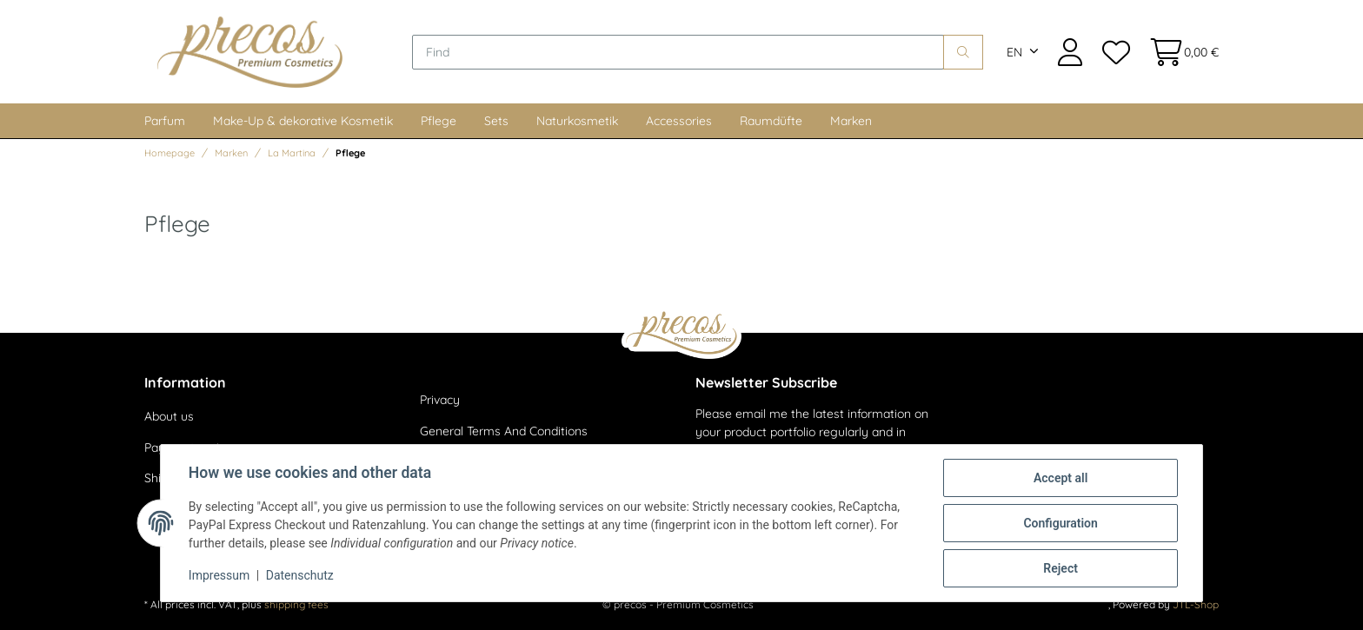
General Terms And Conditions (504, 431)
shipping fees (296, 604)
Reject (1060, 568)
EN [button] (1014, 52)
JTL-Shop (1196, 604)
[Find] (678, 52)
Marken (851, 121)
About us (169, 416)
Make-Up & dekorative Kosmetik (303, 121)
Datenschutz (300, 576)
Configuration (1060, 523)
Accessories (679, 121)
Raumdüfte (771, 121)
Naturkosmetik (577, 121)
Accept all (1060, 478)
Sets (496, 121)
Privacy (440, 400)
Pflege (438, 121)
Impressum (219, 576)
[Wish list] (1115, 51)
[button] (1070, 51)
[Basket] (1179, 51)
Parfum (164, 121)
